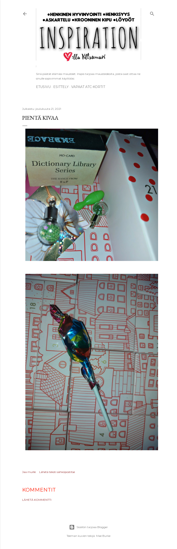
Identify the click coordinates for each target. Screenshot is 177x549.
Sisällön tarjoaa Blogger (88, 527)
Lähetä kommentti (36, 499)
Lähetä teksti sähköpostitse (57, 472)
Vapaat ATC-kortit (88, 87)
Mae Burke (103, 536)
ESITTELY (61, 87)
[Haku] (152, 13)
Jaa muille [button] (29, 472)
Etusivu (43, 87)
